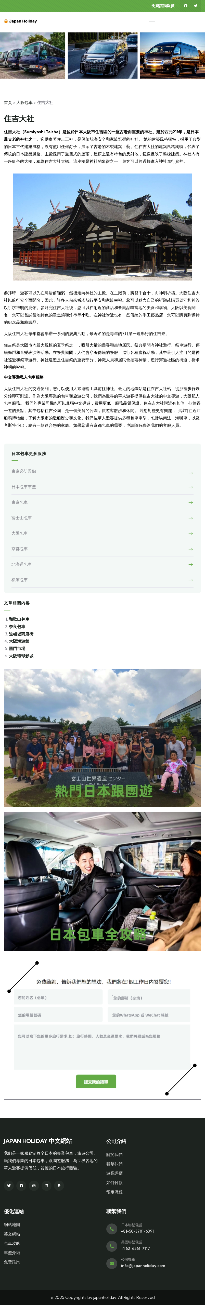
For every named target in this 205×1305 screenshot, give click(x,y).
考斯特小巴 (14, 425)
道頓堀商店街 (21, 633)
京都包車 (102, 425)
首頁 (8, 102)
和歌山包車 (19, 619)
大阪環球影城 (21, 655)
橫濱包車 (19, 579)
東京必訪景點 (23, 471)
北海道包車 (21, 564)
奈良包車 (17, 626)
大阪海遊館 (19, 641)
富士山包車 (21, 517)
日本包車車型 (23, 486)
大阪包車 (24, 102)
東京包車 (19, 502)
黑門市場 (17, 648)
